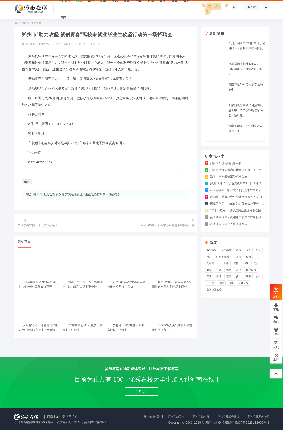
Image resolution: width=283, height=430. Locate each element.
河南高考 (226, 250)
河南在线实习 (201, 416)
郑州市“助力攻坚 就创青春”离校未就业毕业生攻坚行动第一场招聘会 (77, 194)
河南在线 (211, 422)
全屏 (276, 357)
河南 (248, 276)
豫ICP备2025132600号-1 (252, 422)
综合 (38, 23)
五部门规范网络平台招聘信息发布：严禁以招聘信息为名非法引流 (245, 110)
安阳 (236, 263)
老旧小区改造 (214, 289)
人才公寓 (243, 282)
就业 (26, 181)
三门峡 (210, 282)
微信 (276, 319)
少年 (238, 276)
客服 (276, 307)
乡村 (258, 276)
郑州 (209, 276)
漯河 (245, 263)
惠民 (209, 256)
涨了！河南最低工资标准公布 (228, 176)
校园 (248, 256)
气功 (255, 263)
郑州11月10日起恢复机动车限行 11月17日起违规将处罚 (246, 183)
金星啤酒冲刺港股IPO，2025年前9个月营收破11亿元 (245, 69)
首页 (30, 23)
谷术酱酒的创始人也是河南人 (228, 224)
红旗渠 (225, 263)
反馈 (276, 345)
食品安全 (211, 263)
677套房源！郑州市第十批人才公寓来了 (235, 190)
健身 (209, 269)
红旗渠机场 (222, 256)
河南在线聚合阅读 (228, 416)
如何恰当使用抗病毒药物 (226, 163)
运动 (228, 276)
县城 (221, 282)
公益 (218, 269)
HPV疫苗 (251, 269)
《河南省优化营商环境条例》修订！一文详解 (238, 170)
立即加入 (141, 391)
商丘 (258, 250)
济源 (231, 282)
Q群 (275, 332)
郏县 (228, 269)
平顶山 (237, 256)
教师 (218, 276)
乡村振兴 (211, 250)
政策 (238, 250)
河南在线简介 (176, 416)
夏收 (238, 269)
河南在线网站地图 (258, 416)
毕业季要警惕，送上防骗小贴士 (38, 225)
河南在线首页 (151, 416)
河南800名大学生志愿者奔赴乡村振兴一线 (168, 225)
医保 (248, 250)
